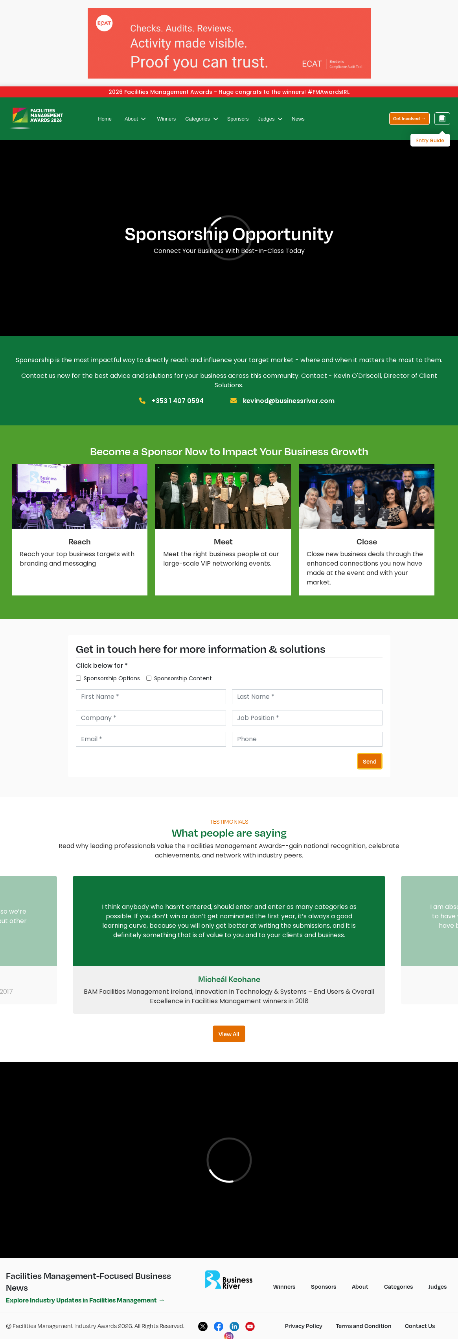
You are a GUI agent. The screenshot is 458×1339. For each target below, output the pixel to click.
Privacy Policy (303, 1319)
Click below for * (102, 659)
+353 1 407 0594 (178, 394)
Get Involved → (409, 112)
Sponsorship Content (183, 672)
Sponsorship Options (112, 672)
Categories (201, 112)
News (298, 112)
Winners (166, 112)
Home (105, 112)
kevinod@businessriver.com (289, 394)
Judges (270, 112)
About (135, 112)
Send (370, 754)
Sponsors (238, 112)
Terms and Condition (364, 1319)
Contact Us (420, 1319)
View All (229, 1027)
